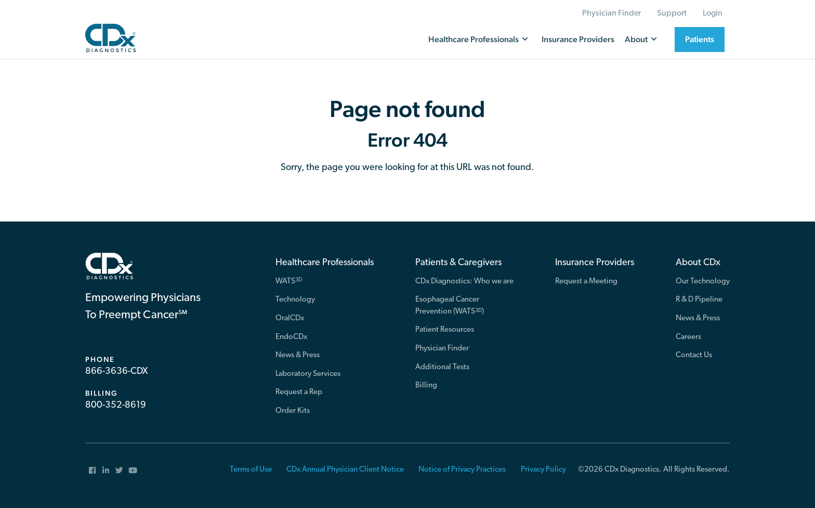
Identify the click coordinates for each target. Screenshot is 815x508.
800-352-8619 (115, 405)
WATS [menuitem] (288, 281)
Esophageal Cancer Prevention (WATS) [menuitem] (449, 306)
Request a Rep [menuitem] (298, 392)
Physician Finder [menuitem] (611, 13)
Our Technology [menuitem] (703, 281)
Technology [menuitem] (295, 300)
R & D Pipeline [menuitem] (699, 300)
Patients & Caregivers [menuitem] (458, 263)
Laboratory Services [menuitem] (307, 374)
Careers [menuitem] (688, 337)
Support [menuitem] (672, 13)
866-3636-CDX (116, 371)
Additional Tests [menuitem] (442, 367)
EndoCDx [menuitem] (291, 337)
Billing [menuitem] (426, 385)
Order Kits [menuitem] (292, 411)
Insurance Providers (578, 39)
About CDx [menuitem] (698, 263)
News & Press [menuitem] (297, 355)
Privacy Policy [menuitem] (543, 470)
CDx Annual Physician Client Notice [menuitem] (345, 470)
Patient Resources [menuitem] (444, 330)
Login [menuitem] (712, 13)
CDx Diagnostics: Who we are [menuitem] (464, 281)
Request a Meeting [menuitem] (586, 281)
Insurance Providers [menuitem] (594, 263)
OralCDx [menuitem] (289, 318)
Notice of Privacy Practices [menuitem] (462, 470)
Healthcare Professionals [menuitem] (324, 263)
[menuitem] (92, 470)
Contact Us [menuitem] (694, 355)
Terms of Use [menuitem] (251, 470)
